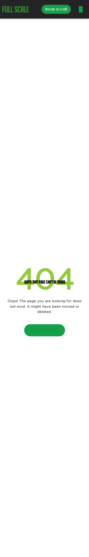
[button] (81, 9)
